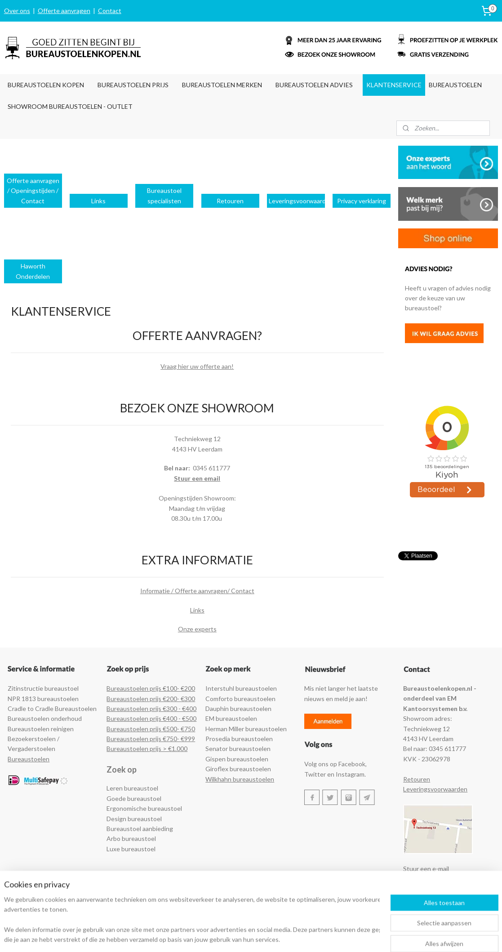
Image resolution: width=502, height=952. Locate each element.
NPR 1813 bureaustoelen (43, 698)
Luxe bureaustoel (131, 849)
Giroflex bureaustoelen (238, 769)
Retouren (416, 779)
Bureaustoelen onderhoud (45, 718)
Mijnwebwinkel (349, 936)
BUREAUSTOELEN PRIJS (133, 85)
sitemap (229, 936)
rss (245, 936)
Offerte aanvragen (64, 10)
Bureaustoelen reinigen (41, 729)
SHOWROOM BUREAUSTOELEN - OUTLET (70, 106)
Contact (109, 10)
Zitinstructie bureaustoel (43, 688)
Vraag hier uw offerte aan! (197, 366)
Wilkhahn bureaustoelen (239, 779)
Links (197, 610)
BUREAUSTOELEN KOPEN (46, 85)
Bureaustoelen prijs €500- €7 (147, 729)
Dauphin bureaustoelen (238, 708)
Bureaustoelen (28, 759)
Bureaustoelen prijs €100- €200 (151, 688)
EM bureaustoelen (231, 718)
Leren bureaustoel (132, 788)
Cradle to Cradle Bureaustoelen (52, 708)
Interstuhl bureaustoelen (241, 688)
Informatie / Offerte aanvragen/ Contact (197, 590)
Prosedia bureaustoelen (239, 738)
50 (191, 729)
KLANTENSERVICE (394, 85)
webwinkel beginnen (277, 936)
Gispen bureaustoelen (236, 759)
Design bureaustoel (134, 818)
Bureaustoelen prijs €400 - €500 (151, 718)
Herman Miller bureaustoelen (246, 729)
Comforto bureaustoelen (240, 698)
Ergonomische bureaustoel (144, 808)
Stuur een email (197, 478)
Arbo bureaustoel (131, 838)
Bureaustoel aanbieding (140, 828)
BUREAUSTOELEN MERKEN (222, 85)
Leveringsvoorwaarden (435, 789)
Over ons (17, 10)
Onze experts (197, 629)
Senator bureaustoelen (238, 748)
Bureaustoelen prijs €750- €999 (151, 738)
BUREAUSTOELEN (455, 85)
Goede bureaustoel (134, 798)
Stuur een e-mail (426, 868)
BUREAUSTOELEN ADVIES (314, 85)
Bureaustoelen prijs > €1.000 (147, 748)
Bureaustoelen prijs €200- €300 (151, 698)
